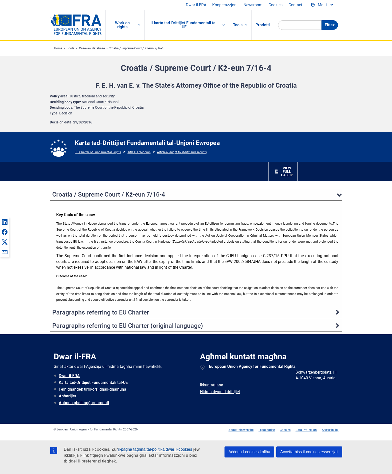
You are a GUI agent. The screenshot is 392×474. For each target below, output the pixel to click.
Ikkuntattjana (211, 385)
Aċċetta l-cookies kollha (249, 452)
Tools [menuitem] (237, 25)
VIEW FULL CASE (286, 171)
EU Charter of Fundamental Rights (98, 152)
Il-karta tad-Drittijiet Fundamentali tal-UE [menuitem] (184, 25)
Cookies (275, 5)
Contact (295, 5)
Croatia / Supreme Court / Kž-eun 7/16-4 (136, 48)
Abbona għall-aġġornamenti (84, 402)
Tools (70, 48)
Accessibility (330, 430)
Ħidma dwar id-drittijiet (220, 391)
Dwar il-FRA (196, 5)
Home (58, 48)
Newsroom (253, 5)
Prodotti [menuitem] (263, 25)
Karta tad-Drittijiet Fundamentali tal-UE (93, 382)
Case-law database (92, 48)
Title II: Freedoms (139, 152)
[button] (4, 222)
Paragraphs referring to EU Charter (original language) (127, 325)
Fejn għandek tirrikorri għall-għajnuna (92, 389)
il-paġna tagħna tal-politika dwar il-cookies (155, 449)
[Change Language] (322, 5)
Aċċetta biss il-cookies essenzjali (309, 452)
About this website (241, 430)
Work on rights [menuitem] (122, 25)
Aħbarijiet (67, 396)
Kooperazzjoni (225, 5)
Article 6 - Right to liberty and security (182, 152)
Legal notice (266, 430)
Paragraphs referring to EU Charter (100, 312)
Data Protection (306, 430)
